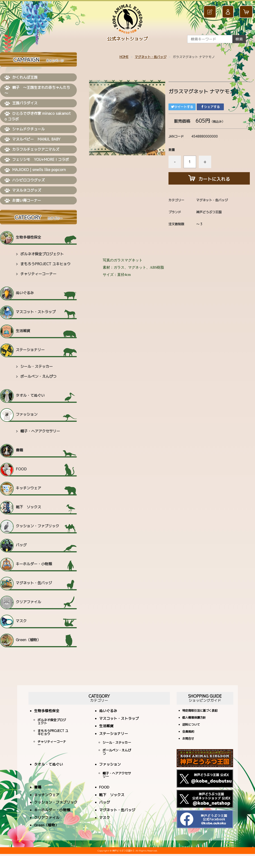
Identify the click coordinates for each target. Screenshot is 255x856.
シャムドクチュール (25, 129)
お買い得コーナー (23, 200)
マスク (21, 620)
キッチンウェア (28, 487)
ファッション (26, 414)
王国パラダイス (21, 103)
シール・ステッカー (36, 366)
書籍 (19, 450)
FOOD (21, 469)
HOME (124, 57)
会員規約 (188, 732)
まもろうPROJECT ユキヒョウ (45, 263)
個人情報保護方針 (194, 718)
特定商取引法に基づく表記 (200, 711)
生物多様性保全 (28, 237)
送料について (191, 725)
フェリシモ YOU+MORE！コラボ (37, 159)
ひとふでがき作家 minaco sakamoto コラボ (38, 116)
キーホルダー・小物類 (34, 563)
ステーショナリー (30, 349)
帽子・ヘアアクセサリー (40, 431)
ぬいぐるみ (25, 292)
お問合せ (188, 739)
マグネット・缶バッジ (150, 57)
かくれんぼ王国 (21, 77)
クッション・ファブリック (37, 525)
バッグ (21, 544)
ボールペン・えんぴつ (38, 376)
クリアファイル (28, 601)
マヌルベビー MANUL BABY (33, 139)
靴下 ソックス (28, 506)
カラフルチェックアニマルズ (32, 149)
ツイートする (182, 107)
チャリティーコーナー (38, 273)
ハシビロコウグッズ (25, 180)
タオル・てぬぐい (30, 395)
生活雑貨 (23, 330)
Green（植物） (28, 639)
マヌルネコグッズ (23, 190)
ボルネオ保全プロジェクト (42, 253)
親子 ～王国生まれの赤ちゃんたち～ (37, 90)
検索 (239, 39)
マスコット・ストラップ (36, 311)
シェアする (210, 107)
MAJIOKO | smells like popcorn (35, 170)
